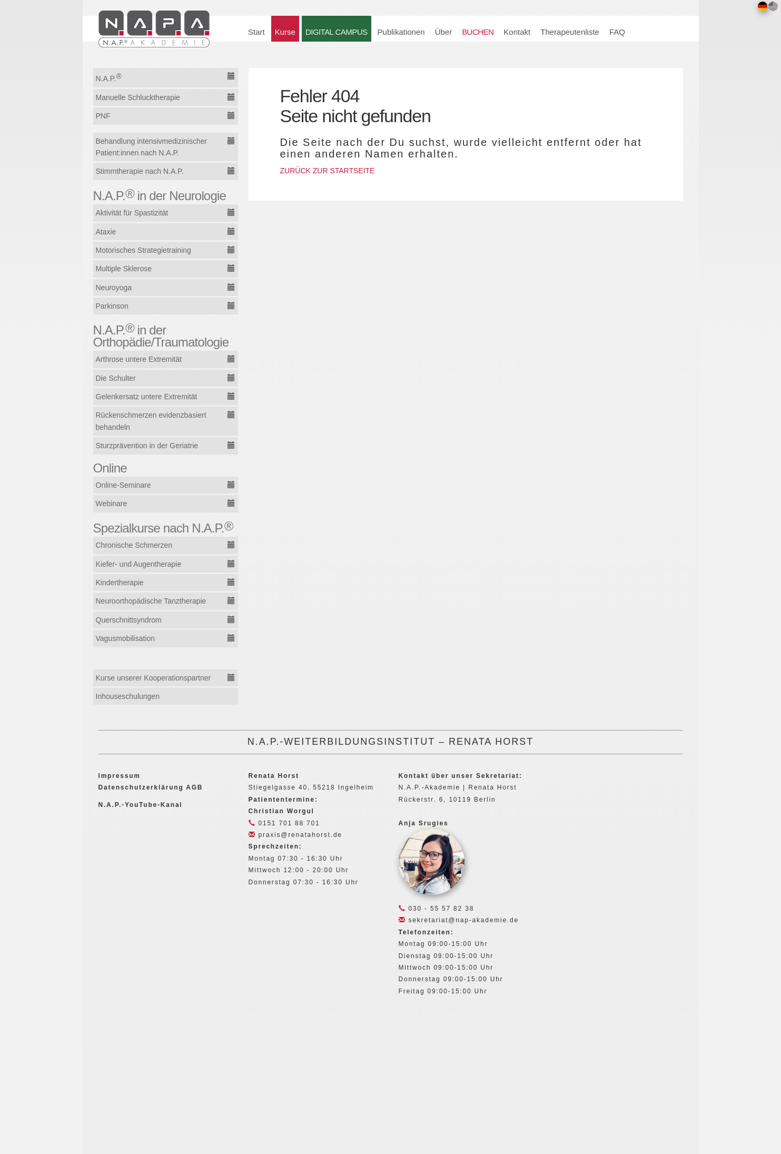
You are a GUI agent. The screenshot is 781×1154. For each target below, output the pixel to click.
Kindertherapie (120, 582)
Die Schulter (116, 378)
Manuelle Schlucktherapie (138, 97)
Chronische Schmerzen (134, 545)
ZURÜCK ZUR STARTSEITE (327, 170)
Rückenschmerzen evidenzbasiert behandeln (151, 421)
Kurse (285, 31)
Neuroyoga (114, 287)
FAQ (617, 31)
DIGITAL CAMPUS (336, 31)
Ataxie (106, 232)
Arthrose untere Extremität (139, 359)
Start (256, 31)
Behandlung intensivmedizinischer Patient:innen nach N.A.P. (151, 147)
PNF (103, 116)
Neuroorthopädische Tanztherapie (151, 601)
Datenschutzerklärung (141, 787)
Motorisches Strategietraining (143, 250)
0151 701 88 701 (284, 823)
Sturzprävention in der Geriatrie (147, 445)
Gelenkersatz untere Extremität (146, 396)
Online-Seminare (123, 485)
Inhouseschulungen (128, 696)
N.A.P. (109, 77)
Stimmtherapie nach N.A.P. (140, 171)
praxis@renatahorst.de (295, 835)
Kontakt (516, 31)
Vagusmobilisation (125, 638)
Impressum (119, 776)
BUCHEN (477, 31)
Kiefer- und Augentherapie (139, 564)
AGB (194, 787)
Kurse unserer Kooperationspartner (153, 678)
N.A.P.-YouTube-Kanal (140, 804)
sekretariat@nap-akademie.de (459, 920)
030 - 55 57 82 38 (436, 908)
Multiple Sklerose (124, 268)
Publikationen (401, 31)
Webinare (111, 503)
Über (443, 31)
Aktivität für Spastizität (132, 213)
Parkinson (112, 306)
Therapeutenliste (569, 31)
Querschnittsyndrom (129, 620)
